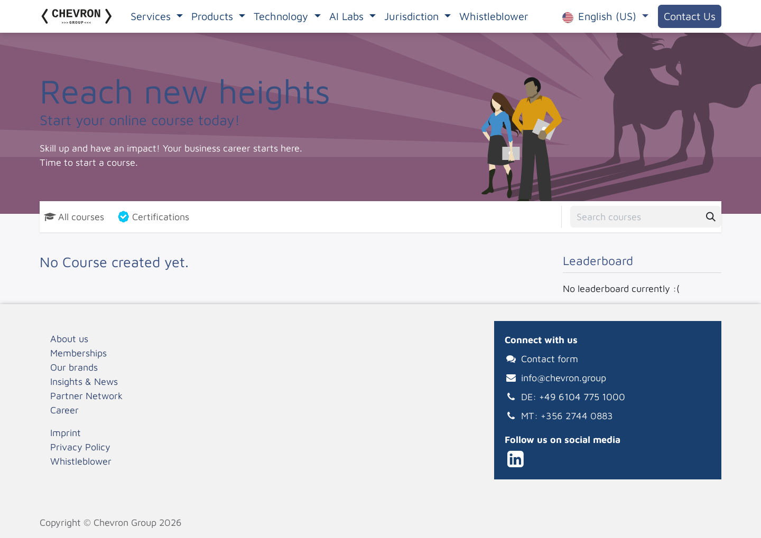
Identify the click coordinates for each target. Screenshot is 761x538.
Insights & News (84, 381)
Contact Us (690, 16)
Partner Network (86, 395)
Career (64, 410)
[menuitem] (156, 16)
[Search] (710, 217)
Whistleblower (81, 461)
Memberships (78, 352)
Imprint (65, 432)
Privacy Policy (80, 446)
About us (69, 338)
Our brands (74, 367)
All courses (74, 216)
